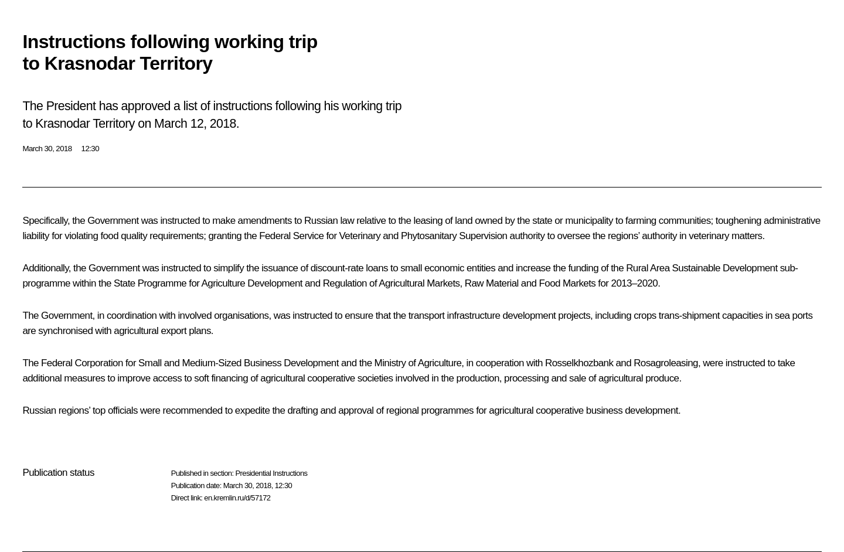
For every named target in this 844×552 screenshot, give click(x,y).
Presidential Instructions (271, 473)
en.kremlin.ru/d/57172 (237, 497)
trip (393, 106)
